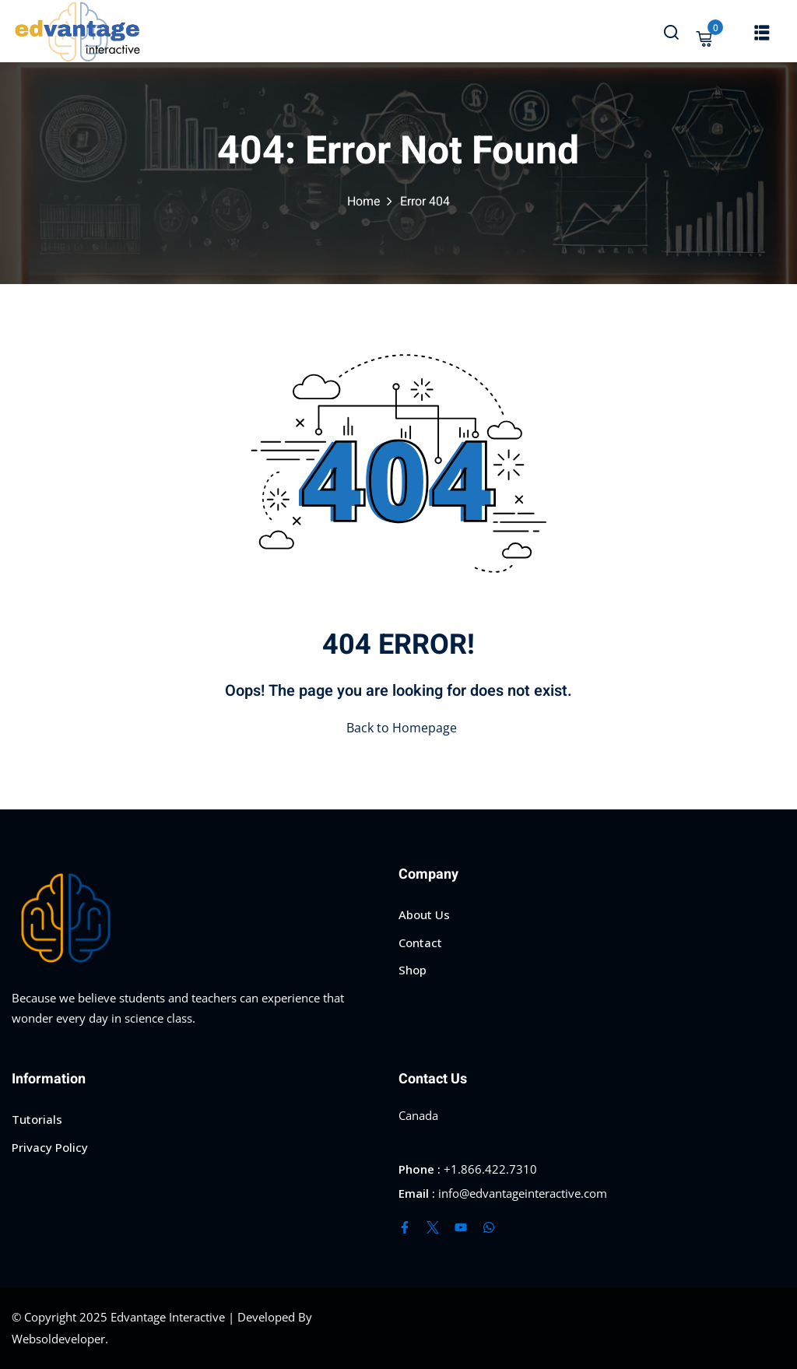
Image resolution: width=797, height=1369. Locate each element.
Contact (420, 942)
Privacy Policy (50, 1147)
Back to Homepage (398, 727)
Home (364, 201)
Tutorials (37, 1119)
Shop (412, 970)
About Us (424, 914)
